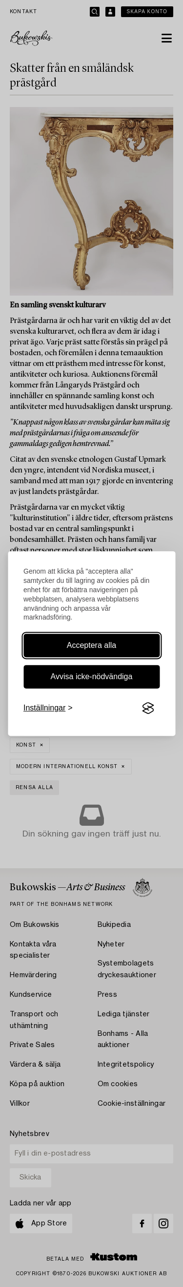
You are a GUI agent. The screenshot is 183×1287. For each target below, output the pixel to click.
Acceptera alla (91, 645)
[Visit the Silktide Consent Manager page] (148, 708)
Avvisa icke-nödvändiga (92, 676)
